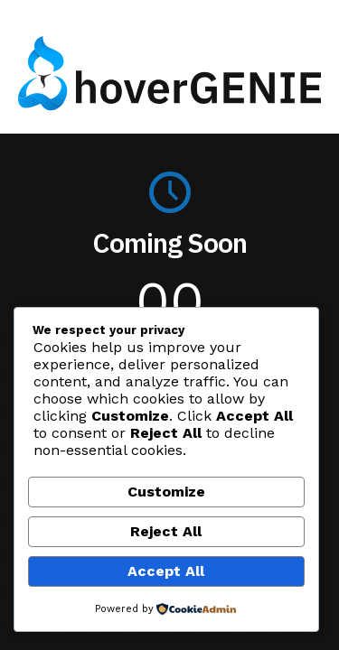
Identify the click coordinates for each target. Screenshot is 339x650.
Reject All (166, 531)
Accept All (165, 571)
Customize (166, 491)
